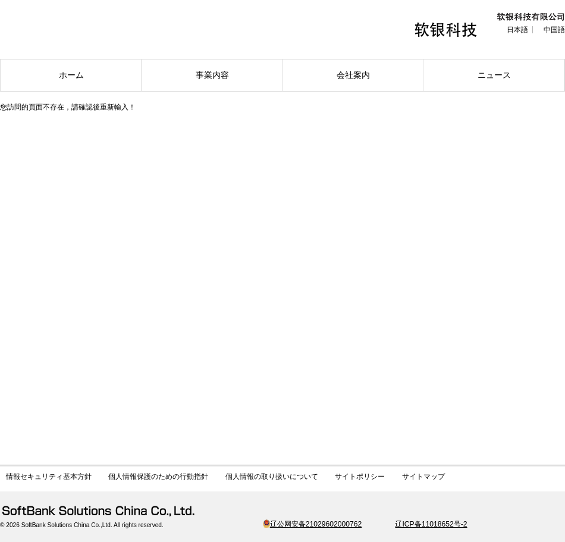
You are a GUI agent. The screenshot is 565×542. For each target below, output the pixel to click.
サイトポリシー (360, 476)
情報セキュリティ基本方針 (49, 476)
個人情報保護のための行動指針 (158, 476)
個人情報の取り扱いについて (271, 476)
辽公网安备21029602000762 (312, 524)
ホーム (71, 75)
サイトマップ (423, 476)
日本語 (517, 30)
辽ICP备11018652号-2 (431, 524)
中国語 (554, 30)
